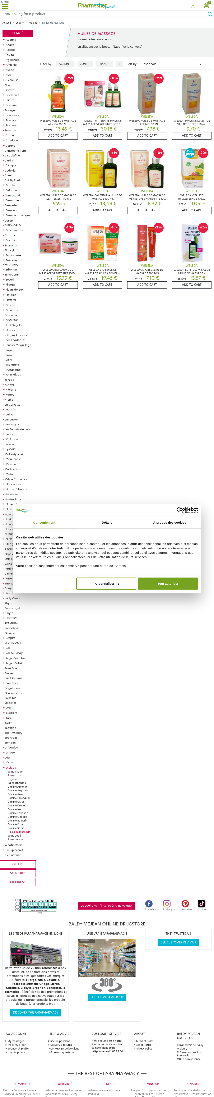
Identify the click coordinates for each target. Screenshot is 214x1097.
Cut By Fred (12, 180)
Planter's (11, 618)
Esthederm (12, 274)
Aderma (11, 39)
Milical (150, 1094)
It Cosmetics (12, 370)
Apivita (9, 55)
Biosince (11, 120)
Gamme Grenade (18, 805)
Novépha (11, 519)
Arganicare (12, 60)
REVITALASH (13, 643)
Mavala (11, 464)
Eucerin (10, 279)
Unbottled (11, 747)
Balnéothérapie (17, 783)
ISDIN (8, 360)
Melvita (11, 474)
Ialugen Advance (16, 335)
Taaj (8, 718)
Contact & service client (64, 1048)
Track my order (17, 1045)
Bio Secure (12, 95)
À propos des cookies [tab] (169, 522)
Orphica (10, 554)
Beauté (17, 33)
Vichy (9, 762)
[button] (193, 5)
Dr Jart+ (10, 235)
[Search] (104, 14)
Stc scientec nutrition (154, 1090)
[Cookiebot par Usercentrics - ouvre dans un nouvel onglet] (179, 510)
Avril (8, 75)
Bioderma (12, 105)
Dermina (11, 210)
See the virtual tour (107, 997)
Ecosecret (11, 245)
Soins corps (15, 775)
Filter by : (46, 64)
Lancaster (11, 419)
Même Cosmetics (16, 479)
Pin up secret (14, 850)
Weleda (32, 22)
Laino (9, 414)
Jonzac (9, 380)
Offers (17, 864)
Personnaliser (106, 583)
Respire (10, 638)
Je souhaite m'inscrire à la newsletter (107, 906)
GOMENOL (13, 320)
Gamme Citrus (16, 802)
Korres (10, 394)
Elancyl (9, 250)
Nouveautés (13, 514)
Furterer (11, 300)
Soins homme (15, 839)
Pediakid (93, 1094)
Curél (8, 175)
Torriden (10, 743)
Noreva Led (13, 504)
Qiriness (10, 633)
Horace (10, 330)
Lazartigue (12, 424)
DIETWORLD (13, 225)
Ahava (10, 45)
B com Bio (12, 80)
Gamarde (12, 310)
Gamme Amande (18, 786)
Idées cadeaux (15, 340)
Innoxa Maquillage (18, 345)
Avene (10, 70)
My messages (16, 1041)
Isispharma (12, 365)
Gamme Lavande (18, 813)
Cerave (10, 145)
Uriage (10, 752)
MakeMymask (14, 454)
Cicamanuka (13, 855)
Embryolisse (13, 255)
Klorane (11, 389)
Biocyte (135, 1090)
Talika (9, 723)
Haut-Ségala (13, 325)
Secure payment (60, 1041)
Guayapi (10, 588)
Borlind (10, 50)
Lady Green (12, 598)
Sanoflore (12, 683)
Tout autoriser (168, 583)
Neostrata (11, 494)
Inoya (8, 350)
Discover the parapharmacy (35, 1013)
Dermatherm (14, 200)
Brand (103, 64)
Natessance (14, 484)
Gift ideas (17, 882)
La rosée (10, 409)
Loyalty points (16, 1052)
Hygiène (12, 779)
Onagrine (12, 544)
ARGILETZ (11, 549)
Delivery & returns (61, 1045)
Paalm (9, 568)
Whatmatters (13, 845)
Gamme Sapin (16, 828)
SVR (8, 708)
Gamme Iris (14, 809)
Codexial (10, 170)
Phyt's (8, 603)
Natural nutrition (201, 1094)
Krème (9, 399)
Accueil (7, 22)
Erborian (11, 269)
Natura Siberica (16, 489)
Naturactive (181, 1094)
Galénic (10, 305)
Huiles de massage (19, 832)
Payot (9, 593)
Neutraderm (13, 499)
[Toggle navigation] (5, 5)
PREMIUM (11, 623)
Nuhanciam (12, 534)
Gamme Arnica (16, 794)
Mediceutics (13, 469)
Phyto (9, 613)
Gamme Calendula (19, 798)
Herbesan (199, 1090)
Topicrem (11, 737)
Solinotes (10, 703)
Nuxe (9, 539)
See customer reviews (178, 942)
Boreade (10, 130)
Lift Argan (11, 439)
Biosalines (12, 115)
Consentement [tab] (44, 522)
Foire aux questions (62, 1052)
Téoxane (10, 728)
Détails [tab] (107, 522)
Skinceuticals (13, 693)
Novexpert (12, 524)
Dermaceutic (13, 195)
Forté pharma (182, 1090)
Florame (11, 295)
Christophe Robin (16, 151)
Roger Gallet (14, 663)
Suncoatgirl (12, 608)
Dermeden (11, 205)
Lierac (10, 434)
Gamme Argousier (18, 790)
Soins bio (10, 698)
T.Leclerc (11, 713)
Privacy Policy (144, 1048)
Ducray (10, 240)
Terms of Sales (144, 1041)
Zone (84, 64)
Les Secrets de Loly (17, 429)
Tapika (9, 583)
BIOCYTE (11, 100)
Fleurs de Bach (15, 289)
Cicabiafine (12, 155)
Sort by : (132, 64)
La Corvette (12, 404)
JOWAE (9, 384)
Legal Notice (144, 1045)
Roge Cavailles (15, 658)
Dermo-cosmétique (18, 215)
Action (64, 64)
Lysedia (11, 449)
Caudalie (12, 140)
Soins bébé (14, 835)
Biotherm (11, 125)
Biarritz (9, 90)
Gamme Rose (15, 824)
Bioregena (11, 110)
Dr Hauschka (14, 230)
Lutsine (9, 444)
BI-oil (8, 85)
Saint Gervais (13, 678)
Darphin (11, 185)
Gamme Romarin (17, 820)
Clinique (11, 165)
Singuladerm (13, 688)
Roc (8, 648)
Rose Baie (11, 668)
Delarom (11, 190)
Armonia (11, 65)
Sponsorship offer (19, 1048)
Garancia (11, 315)
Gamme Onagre (17, 817)
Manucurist (13, 459)
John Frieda (13, 374)
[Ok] (210, 14)
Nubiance (11, 529)
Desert (9, 220)
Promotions (12, 628)
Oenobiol (138, 1094)
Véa (7, 757)
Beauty (20, 22)
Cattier (10, 135)
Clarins (9, 160)
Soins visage (15, 771)
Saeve (9, 673)
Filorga (10, 284)
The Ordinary (13, 733)
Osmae (9, 559)
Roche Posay (14, 653)
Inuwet (9, 355)
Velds (8, 564)
